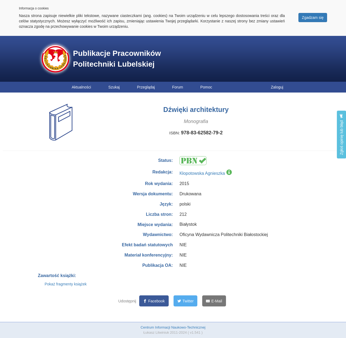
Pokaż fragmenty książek (66, 284)
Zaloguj (277, 87)
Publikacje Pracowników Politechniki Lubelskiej (117, 58)
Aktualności (81, 87)
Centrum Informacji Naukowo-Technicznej (173, 327)
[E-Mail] (214, 300)
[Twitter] (186, 300)
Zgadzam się (313, 17)
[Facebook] (154, 300)
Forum (177, 87)
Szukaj (114, 87)
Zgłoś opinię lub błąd (341, 134)
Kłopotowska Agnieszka (202, 173)
